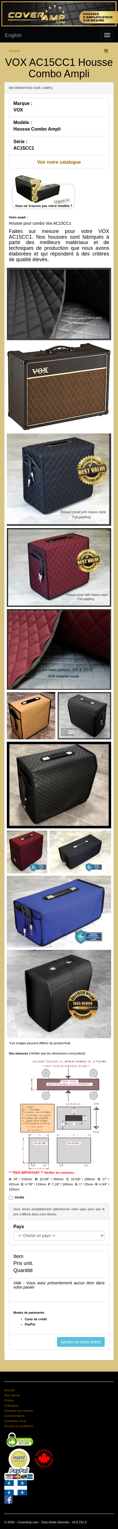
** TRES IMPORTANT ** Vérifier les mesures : (42, 1172)
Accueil (9, 1390)
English (13, 35)
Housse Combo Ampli (37, 129)
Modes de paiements (28, 1312)
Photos (9, 1400)
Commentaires (14, 1416)
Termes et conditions (18, 1426)
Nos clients (12, 1395)
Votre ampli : (18, 217)
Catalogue (11, 1405)
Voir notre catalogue (59, 162)
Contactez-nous (15, 1421)
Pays (18, 1226)
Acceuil (14, 50)
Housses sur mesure (18, 1410)
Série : (20, 141)
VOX (18, 110)
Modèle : (22, 122)
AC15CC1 (23, 148)
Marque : (22, 103)
